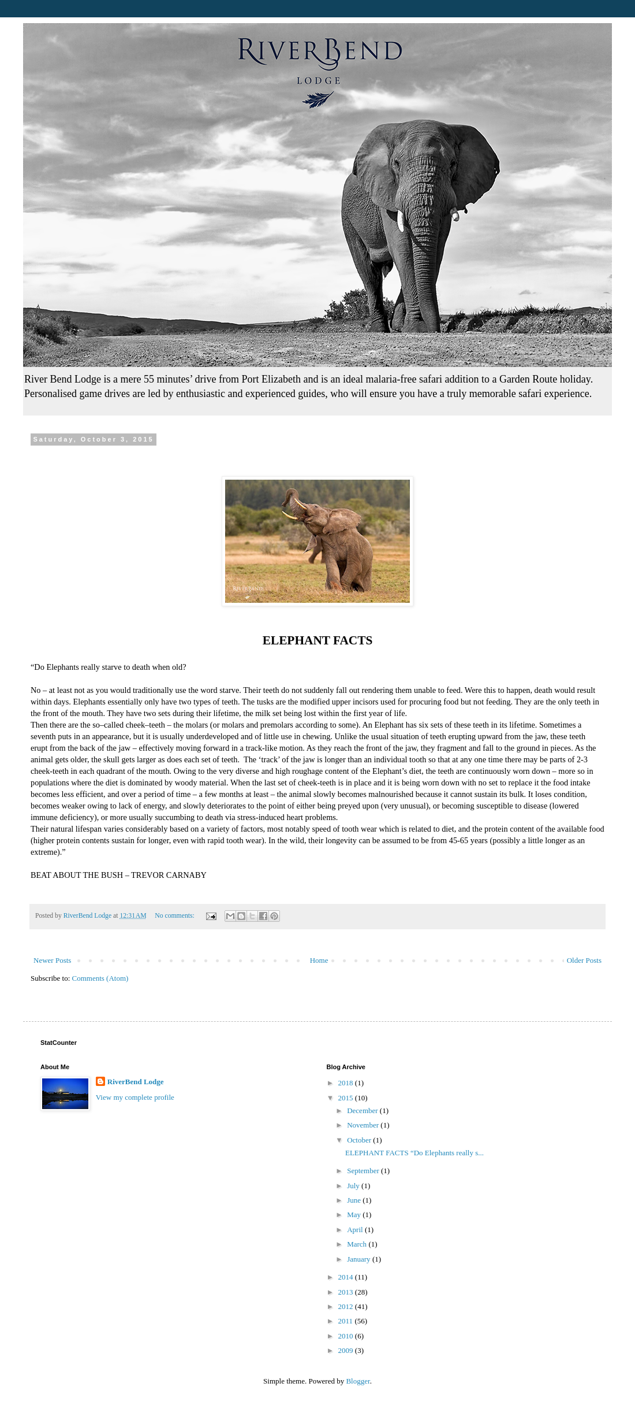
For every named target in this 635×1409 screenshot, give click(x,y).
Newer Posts (52, 960)
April (356, 1229)
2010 (346, 1336)
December (363, 1110)
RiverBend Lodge (135, 1081)
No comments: (175, 915)
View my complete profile (135, 1097)
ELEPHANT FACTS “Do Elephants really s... (414, 1152)
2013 (346, 1292)
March (357, 1244)
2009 (346, 1350)
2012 (346, 1306)
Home (319, 960)
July (354, 1185)
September (364, 1170)
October (360, 1140)
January (359, 1259)
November (363, 1125)
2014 (346, 1277)
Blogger (357, 1381)
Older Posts (584, 960)
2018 (346, 1082)
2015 (346, 1097)
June (355, 1200)
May (355, 1214)
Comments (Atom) (100, 978)
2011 (346, 1321)
